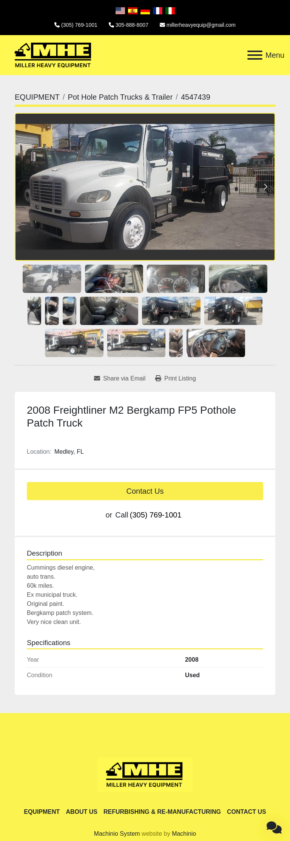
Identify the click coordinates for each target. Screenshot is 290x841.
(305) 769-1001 (79, 25)
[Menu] (254, 55)
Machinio (184, 833)
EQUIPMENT (42, 812)
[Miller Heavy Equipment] (145, 774)
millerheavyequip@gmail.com (201, 25)
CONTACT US (246, 812)
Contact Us (145, 491)
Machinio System (117, 833)
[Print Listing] (175, 378)
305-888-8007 (132, 25)
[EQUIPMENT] (37, 97)
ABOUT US (81, 812)
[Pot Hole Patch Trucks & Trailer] (120, 97)
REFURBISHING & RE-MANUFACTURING (162, 812)
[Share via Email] (119, 378)
